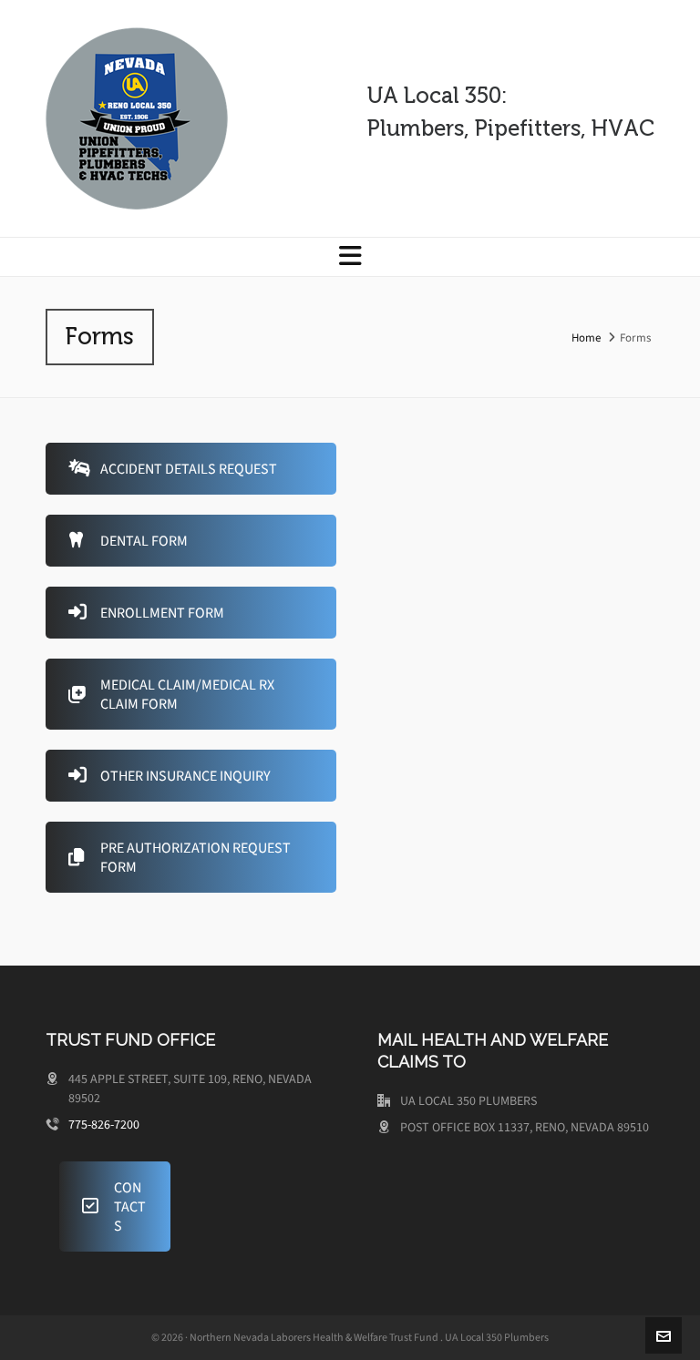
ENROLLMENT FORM (146, 612)
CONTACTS (114, 1206)
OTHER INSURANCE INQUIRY (169, 775)
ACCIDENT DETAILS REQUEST (172, 468)
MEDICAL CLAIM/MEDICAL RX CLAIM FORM (171, 694)
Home (586, 337)
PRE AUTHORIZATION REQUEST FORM (179, 857)
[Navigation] (350, 257)
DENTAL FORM (128, 540)
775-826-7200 (103, 1124)
